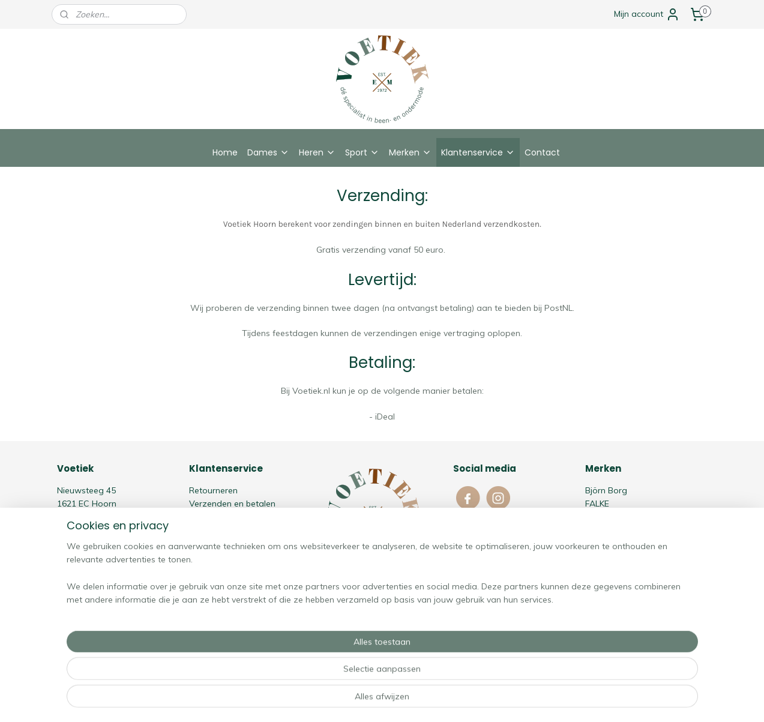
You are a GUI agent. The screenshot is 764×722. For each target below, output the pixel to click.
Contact (542, 152)
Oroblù (598, 530)
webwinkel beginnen (398, 700)
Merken (410, 152)
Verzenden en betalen (232, 503)
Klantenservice (478, 152)
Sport (362, 152)
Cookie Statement (225, 543)
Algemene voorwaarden (237, 517)
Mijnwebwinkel (495, 700)
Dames (268, 152)
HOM (594, 517)
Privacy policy (215, 530)
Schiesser (603, 543)
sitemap (334, 700)
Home (225, 152)
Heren (317, 152)
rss (357, 700)
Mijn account (647, 14)
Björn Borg (606, 490)
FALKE (597, 503)
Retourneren (213, 490)
